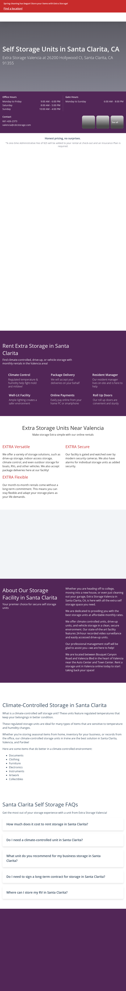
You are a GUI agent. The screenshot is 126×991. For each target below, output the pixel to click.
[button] (63, 824)
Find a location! (13, 8)
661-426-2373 (9, 121)
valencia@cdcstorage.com (16, 125)
